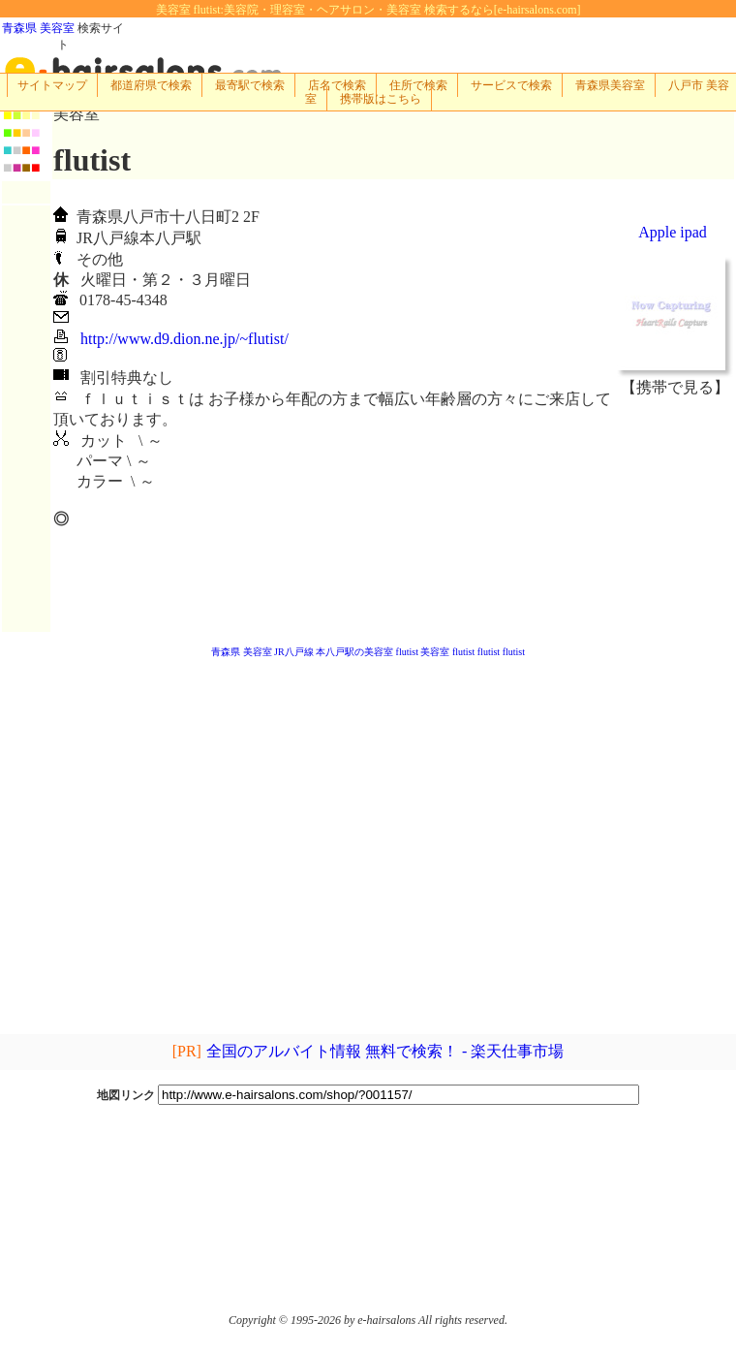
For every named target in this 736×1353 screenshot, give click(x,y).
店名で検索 (337, 85)
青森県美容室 (610, 85)
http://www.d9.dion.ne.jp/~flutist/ (184, 338)
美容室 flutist (447, 651)
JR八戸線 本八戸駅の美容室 (333, 651)
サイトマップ (52, 85)
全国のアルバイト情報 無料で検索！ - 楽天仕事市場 (384, 1051)
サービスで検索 (511, 85)
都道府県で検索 (151, 85)
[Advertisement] (675, 514)
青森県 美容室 (38, 28)
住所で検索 (418, 85)
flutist (407, 651)
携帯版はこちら (380, 99)
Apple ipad (672, 232)
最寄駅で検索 (250, 85)
